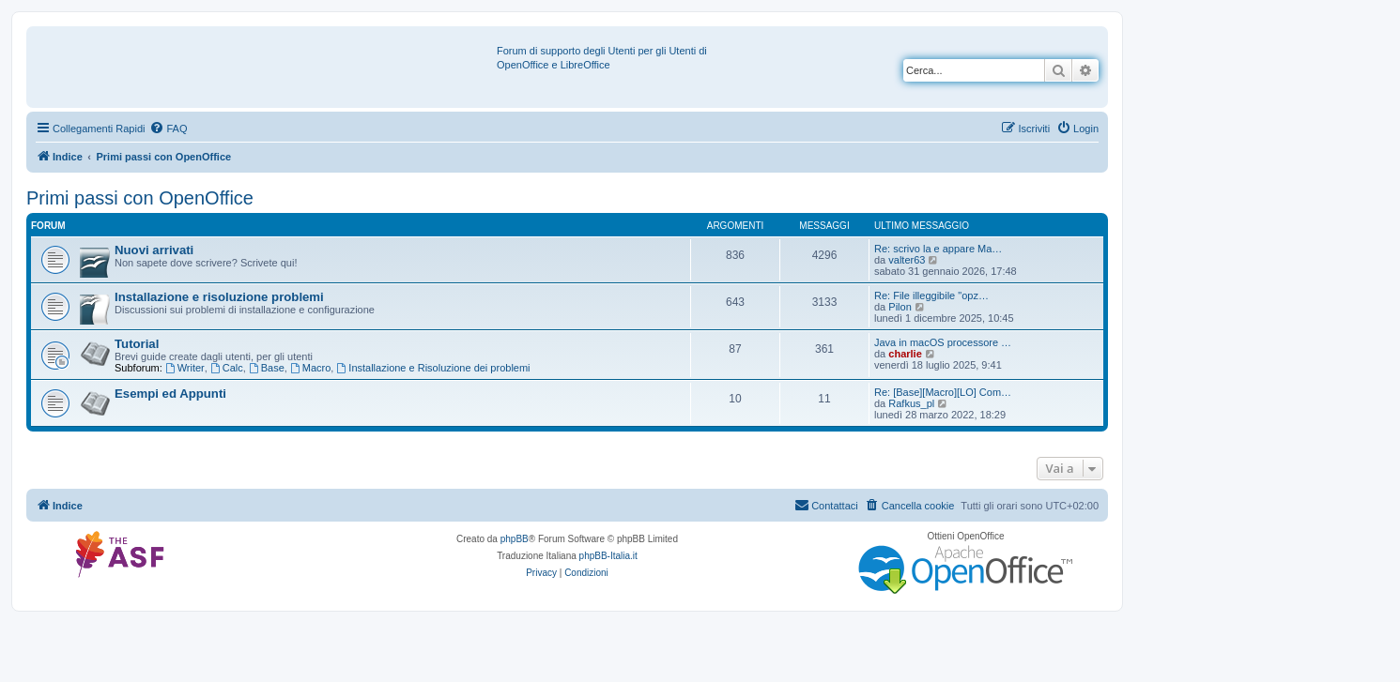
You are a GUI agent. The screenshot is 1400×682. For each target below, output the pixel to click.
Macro (310, 367)
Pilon (899, 306)
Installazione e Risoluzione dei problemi (433, 367)
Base (267, 367)
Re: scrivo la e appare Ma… (938, 248)
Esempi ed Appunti (170, 393)
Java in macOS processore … (942, 342)
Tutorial (137, 344)
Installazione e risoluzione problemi (219, 297)
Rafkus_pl (911, 403)
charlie (904, 353)
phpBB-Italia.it (608, 556)
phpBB (514, 539)
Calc (226, 367)
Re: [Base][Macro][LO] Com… (942, 392)
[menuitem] (168, 128)
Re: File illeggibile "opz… (931, 295)
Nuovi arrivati (154, 250)
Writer (185, 367)
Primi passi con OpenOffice (140, 198)
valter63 (906, 259)
